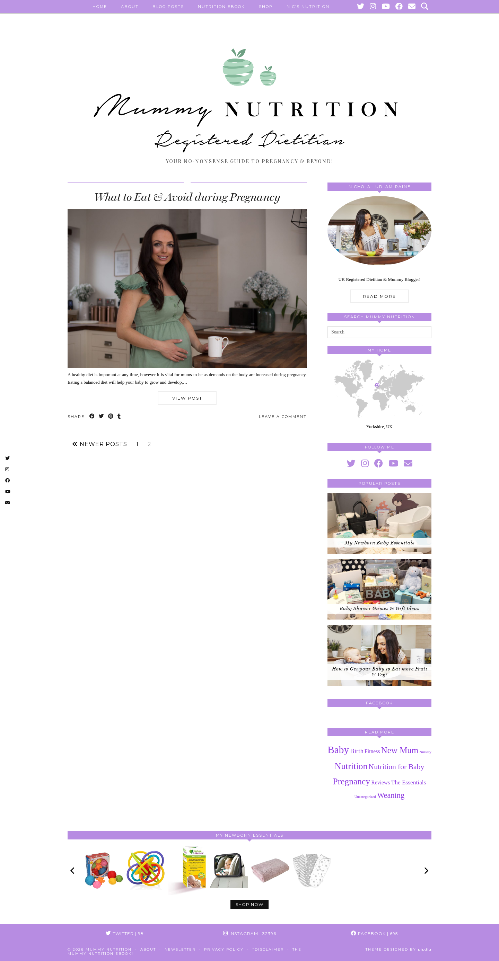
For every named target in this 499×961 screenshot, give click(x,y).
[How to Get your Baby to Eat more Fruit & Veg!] (379, 655)
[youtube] (393, 463)
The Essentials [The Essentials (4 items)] (408, 782)
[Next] (425, 871)
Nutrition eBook (221, 6)
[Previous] (73, 871)
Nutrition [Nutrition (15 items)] (351, 766)
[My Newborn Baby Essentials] (379, 523)
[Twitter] (361, 6)
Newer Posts (99, 444)
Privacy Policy (224, 949)
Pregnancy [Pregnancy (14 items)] (351, 781)
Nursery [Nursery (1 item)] (425, 752)
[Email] (412, 6)
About (130, 6)
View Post (187, 398)
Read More (379, 296)
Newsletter (180, 949)
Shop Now (249, 904)
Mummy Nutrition (109, 949)
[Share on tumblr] (119, 416)
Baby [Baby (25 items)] (338, 749)
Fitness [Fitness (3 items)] (372, 751)
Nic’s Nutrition (308, 6)
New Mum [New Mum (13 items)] (399, 750)
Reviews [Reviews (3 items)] (380, 782)
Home (100, 6)
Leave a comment (283, 416)
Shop (266, 6)
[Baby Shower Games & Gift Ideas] (379, 589)
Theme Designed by (398, 949)
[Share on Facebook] (92, 416)
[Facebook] (399, 6)
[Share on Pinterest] (111, 416)
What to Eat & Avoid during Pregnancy (187, 197)
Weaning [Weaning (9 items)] (390, 795)
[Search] (425, 6)
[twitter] (351, 463)
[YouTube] (386, 6)
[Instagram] (373, 6)
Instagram (249, 933)
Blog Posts (168, 6)
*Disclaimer (268, 949)
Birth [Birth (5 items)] (356, 751)
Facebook (374, 933)
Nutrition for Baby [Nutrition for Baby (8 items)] (396, 767)
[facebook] (378, 463)
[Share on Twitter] (101, 416)
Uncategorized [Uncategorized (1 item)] (365, 797)
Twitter (125, 933)
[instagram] (365, 463)
